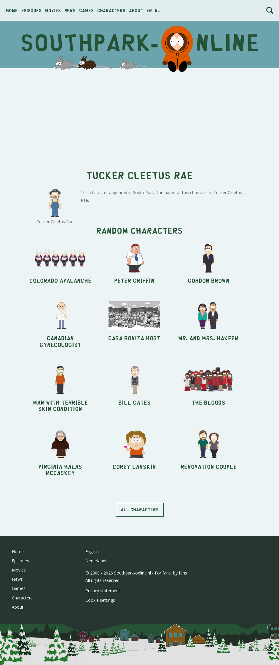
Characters (111, 10)
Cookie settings (100, 600)
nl (157, 10)
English (92, 551)
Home (12, 10)
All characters (140, 509)
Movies (53, 10)
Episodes (31, 10)
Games (86, 10)
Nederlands (96, 561)
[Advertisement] (139, 115)
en (149, 10)
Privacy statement (102, 590)
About (136, 10)
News (70, 10)
